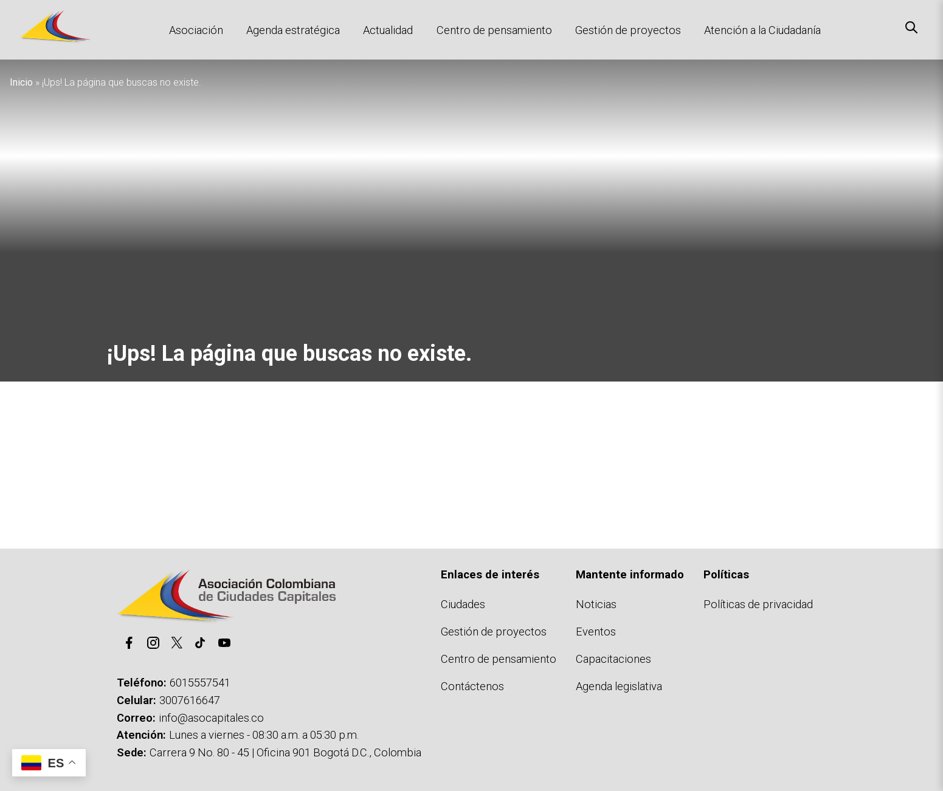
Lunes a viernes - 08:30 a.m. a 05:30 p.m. (264, 734)
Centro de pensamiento (494, 30)
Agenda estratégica (293, 30)
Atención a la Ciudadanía (762, 30)
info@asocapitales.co (211, 717)
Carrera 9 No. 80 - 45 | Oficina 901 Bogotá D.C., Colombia (285, 752)
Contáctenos (472, 686)
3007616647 (189, 700)
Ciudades (463, 604)
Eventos (596, 631)
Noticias (596, 604)
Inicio (21, 82)
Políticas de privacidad (758, 604)
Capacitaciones (613, 658)
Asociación (196, 30)
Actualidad (388, 30)
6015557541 (200, 682)
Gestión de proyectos (628, 30)
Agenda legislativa (619, 686)
